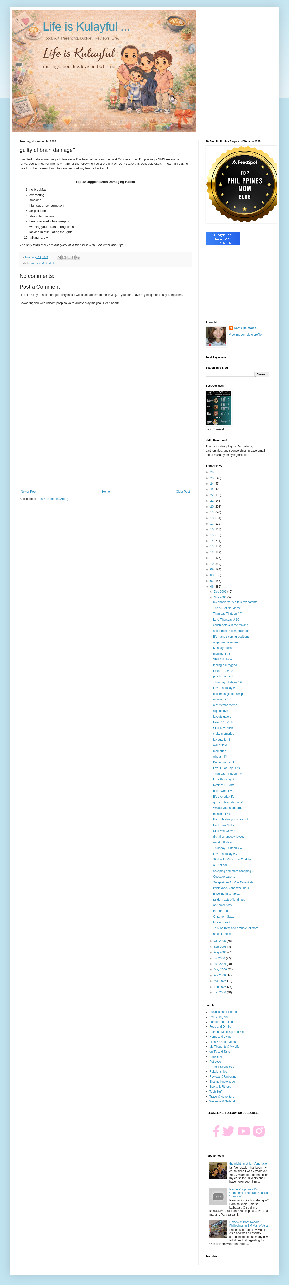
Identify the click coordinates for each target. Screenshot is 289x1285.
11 (212, 558)
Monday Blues (222, 648)
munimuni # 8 (222, 653)
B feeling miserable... (227, 893)
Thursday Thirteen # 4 (227, 848)
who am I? (220, 756)
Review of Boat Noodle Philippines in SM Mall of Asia (248, 1223)
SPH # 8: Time (222, 659)
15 (212, 535)
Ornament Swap (223, 916)
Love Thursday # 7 (225, 854)
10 (212, 564)
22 (212, 495)
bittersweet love (223, 791)
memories (219, 751)
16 (212, 529)
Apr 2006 (220, 975)
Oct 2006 (220, 941)
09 (212, 569)
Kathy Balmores (245, 328)
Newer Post (28, 491)
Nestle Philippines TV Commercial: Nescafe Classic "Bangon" (248, 1193)
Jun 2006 (220, 964)
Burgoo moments (224, 762)
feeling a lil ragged (225, 665)
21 (212, 500)
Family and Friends (221, 1022)
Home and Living (220, 1036)
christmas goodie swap (228, 694)
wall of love (220, 745)
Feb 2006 (220, 987)
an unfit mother (223, 934)
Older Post (183, 491)
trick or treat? (221, 911)
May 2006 (221, 969)
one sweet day (222, 905)
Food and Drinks (220, 1026)
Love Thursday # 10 (226, 619)
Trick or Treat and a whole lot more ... (237, 928)
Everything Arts (219, 1017)
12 (212, 552)
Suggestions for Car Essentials (233, 882)
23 (212, 489)
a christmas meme (225, 705)
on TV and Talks (219, 1051)
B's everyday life (223, 796)
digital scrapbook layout (228, 836)
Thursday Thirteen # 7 (227, 613)
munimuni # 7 (222, 699)
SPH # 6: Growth (224, 831)
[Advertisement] (105, 449)
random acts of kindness (229, 899)
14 (212, 541)
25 (212, 478)
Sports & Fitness (220, 1086)
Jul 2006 (220, 958)
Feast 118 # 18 (223, 722)
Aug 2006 (220, 952)
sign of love (220, 711)
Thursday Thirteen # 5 (227, 773)
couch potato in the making (230, 625)
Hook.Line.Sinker (224, 825)
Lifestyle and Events (222, 1042)
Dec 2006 (220, 591)
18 (212, 518)
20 (212, 506)
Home (106, 491)
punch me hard (223, 676)
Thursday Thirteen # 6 (227, 682)
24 (212, 483)
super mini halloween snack (231, 630)
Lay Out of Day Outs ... (228, 768)
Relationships (218, 1071)
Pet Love (215, 1061)
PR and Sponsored (221, 1066)
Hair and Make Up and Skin (227, 1032)
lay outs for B (221, 739)
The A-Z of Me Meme (227, 608)
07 (212, 581)
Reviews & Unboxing (223, 1076)
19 (212, 512)
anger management (226, 642)
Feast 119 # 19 (223, 671)
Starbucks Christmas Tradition (232, 859)
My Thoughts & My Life (224, 1046)
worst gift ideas (223, 842)
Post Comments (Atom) (52, 499)
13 (212, 546)
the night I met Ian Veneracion (248, 1163)
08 (212, 575)
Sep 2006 (220, 946)
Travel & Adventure (221, 1096)
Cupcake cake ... (224, 876)
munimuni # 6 (222, 814)
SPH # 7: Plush (223, 728)
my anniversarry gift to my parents (235, 602)
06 (212, 586)
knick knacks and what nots (231, 888)
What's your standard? (227, 808)
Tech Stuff (215, 1091)
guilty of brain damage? (228, 802)
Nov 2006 (220, 597)
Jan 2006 (220, 992)
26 (212, 472)
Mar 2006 (220, 981)
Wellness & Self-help (43, 263)
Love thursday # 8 (224, 779)
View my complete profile (245, 334)
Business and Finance (223, 1011)
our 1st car (220, 865)
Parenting (215, 1056)
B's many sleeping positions (231, 636)
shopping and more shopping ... (233, 871)
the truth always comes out (230, 819)
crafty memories (223, 733)
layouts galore (222, 716)
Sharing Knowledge (222, 1081)
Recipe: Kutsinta (223, 785)
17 (212, 523)
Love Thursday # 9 (225, 688)
